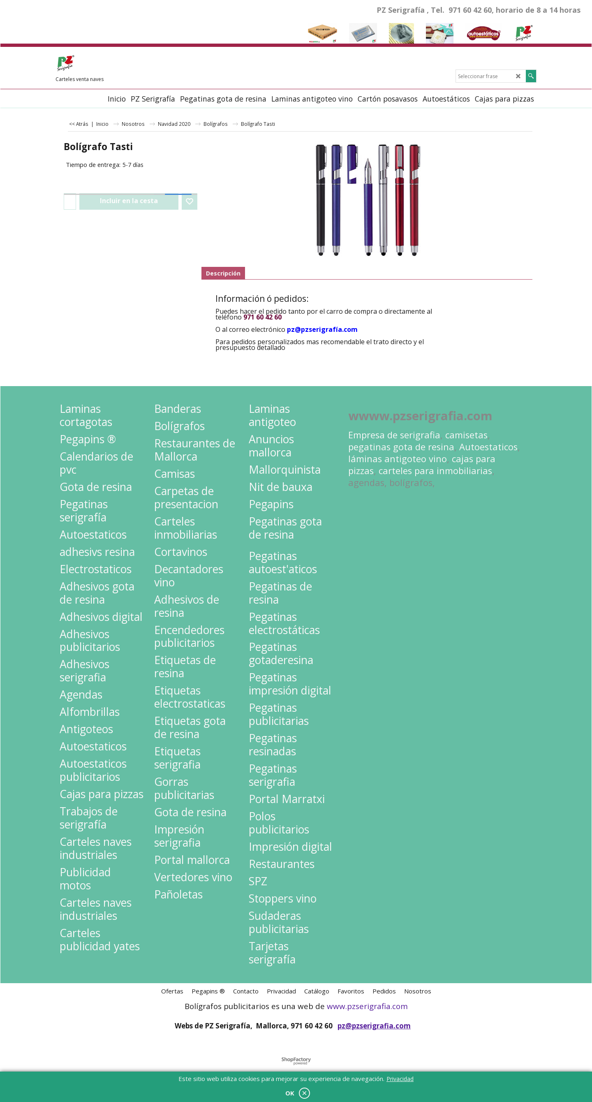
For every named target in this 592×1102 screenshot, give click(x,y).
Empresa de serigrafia (394, 435)
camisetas (466, 435)
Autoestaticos (488, 447)
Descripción (223, 273)
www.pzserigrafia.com (367, 1006)
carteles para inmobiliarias (435, 471)
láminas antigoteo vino (397, 459)
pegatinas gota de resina (401, 447)
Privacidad (400, 1079)
